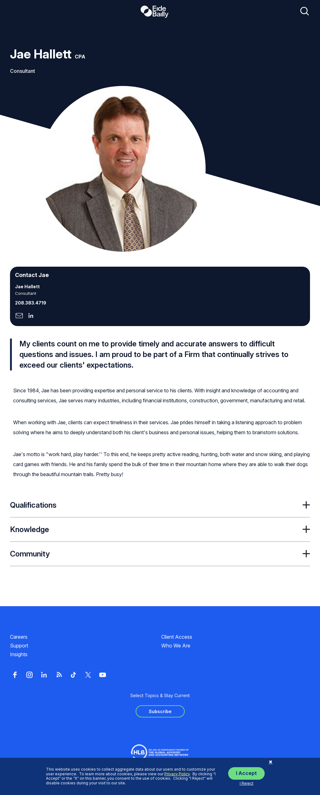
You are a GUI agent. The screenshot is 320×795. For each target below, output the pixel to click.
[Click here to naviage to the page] (19, 316)
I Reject (246, 783)
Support (19, 645)
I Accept (246, 773)
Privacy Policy (177, 774)
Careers (19, 637)
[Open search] (304, 12)
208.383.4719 (30, 302)
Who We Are (175, 645)
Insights (19, 654)
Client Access (176, 637)
